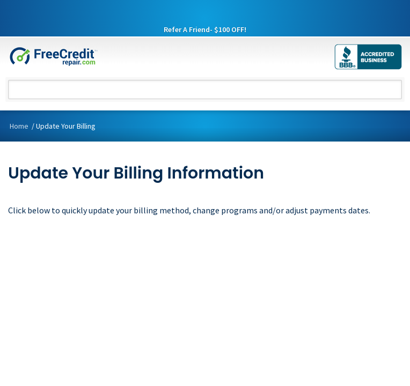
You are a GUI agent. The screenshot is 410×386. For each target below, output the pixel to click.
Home (19, 126)
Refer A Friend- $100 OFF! (205, 29)
